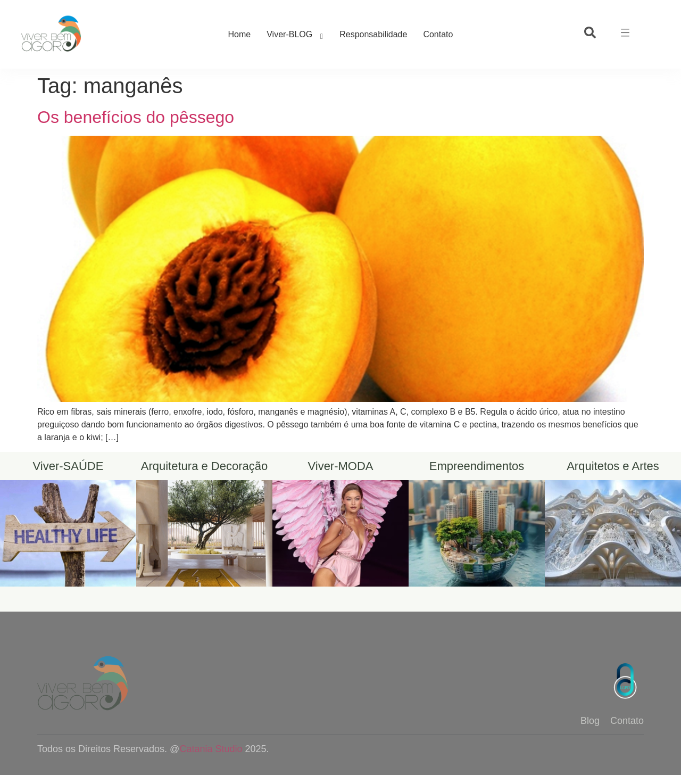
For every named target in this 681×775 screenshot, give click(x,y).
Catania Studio (210, 749)
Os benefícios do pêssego (135, 117)
